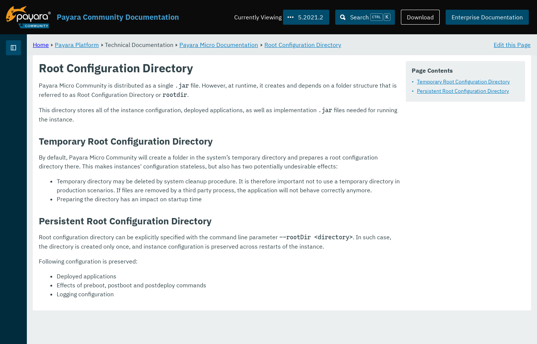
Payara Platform (29, 74)
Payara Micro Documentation (311, 44)
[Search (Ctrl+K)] (365, 17)
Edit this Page (512, 44)
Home (134, 44)
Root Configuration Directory (395, 44)
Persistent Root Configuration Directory (463, 91)
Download (420, 17)
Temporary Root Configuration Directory (463, 82)
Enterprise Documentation (487, 17)
